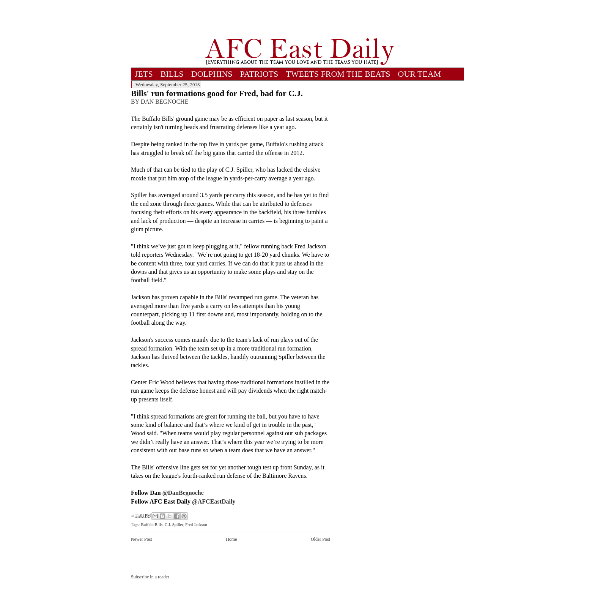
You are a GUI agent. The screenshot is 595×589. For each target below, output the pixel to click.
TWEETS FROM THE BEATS (338, 74)
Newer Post (141, 539)
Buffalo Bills (151, 524)
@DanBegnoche (183, 493)
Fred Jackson (196, 524)
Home (231, 539)
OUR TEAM (419, 74)
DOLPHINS (212, 74)
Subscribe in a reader (150, 577)
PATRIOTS (259, 74)
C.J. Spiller (174, 524)
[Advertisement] (300, 19)
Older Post (320, 539)
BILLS (172, 74)
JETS (144, 74)
